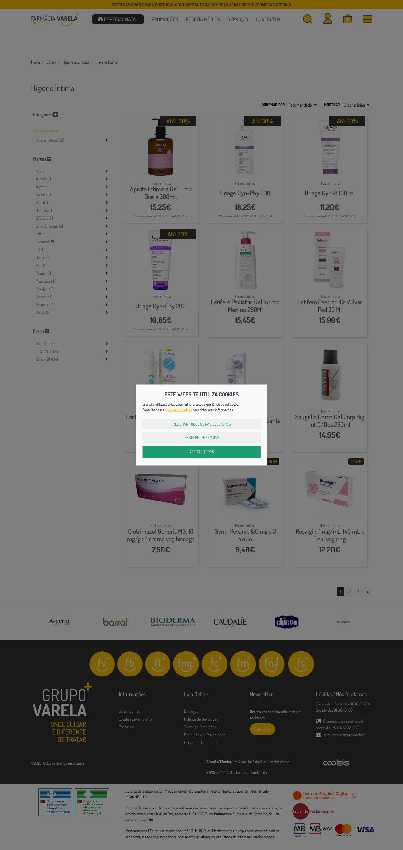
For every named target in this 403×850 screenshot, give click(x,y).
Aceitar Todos (201, 451)
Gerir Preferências (201, 437)
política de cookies (178, 409)
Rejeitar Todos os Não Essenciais (202, 423)
